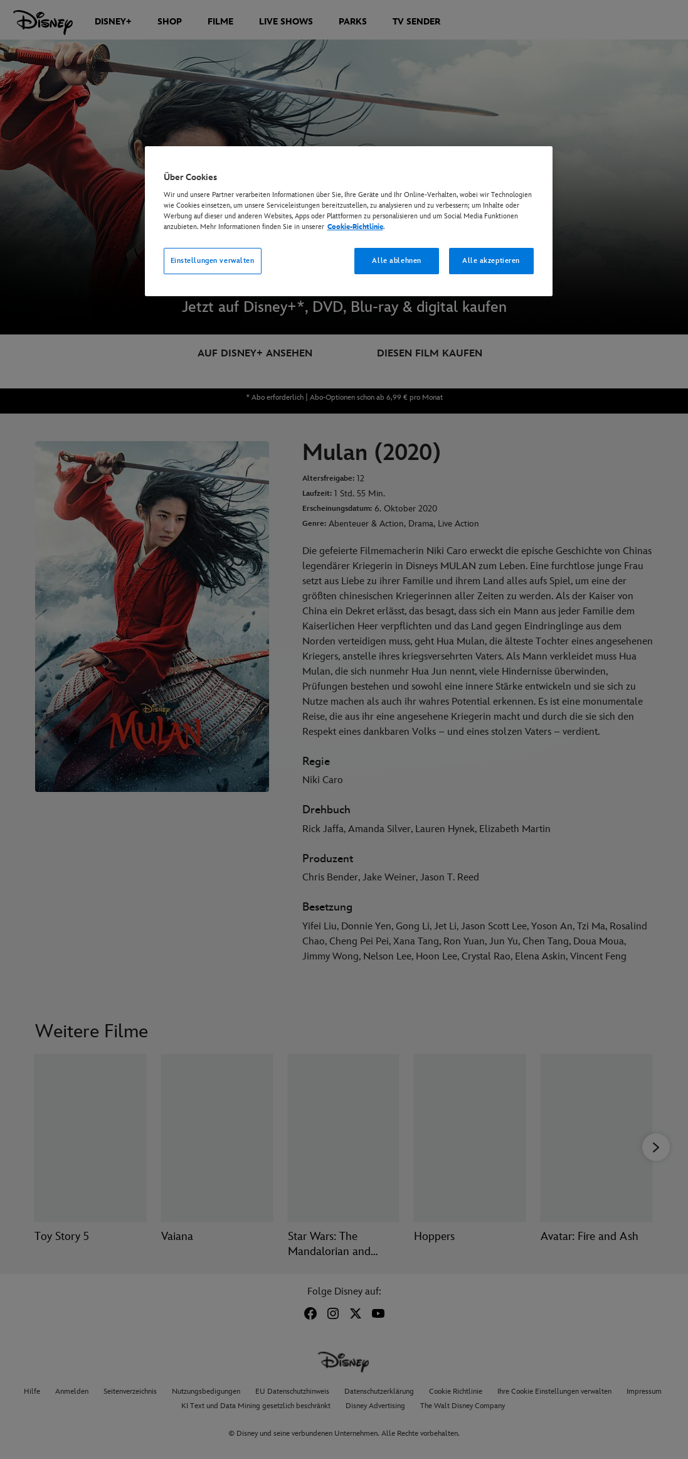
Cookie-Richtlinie (355, 227)
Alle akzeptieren (491, 261)
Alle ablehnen (396, 261)
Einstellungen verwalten (213, 261)
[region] (349, 221)
